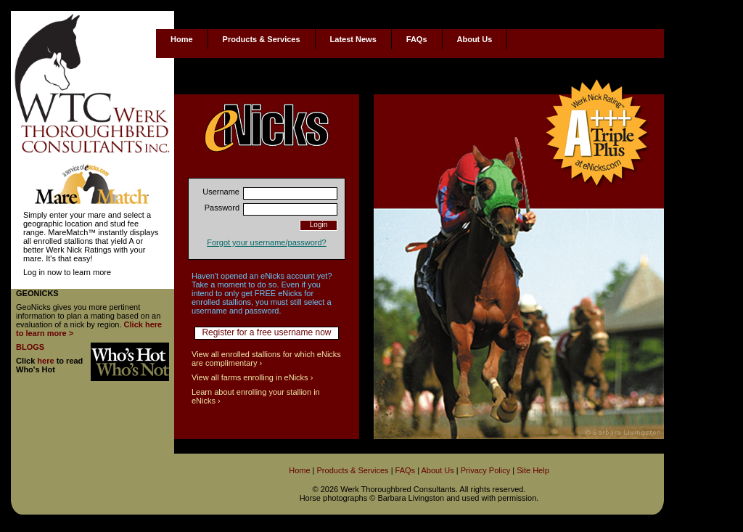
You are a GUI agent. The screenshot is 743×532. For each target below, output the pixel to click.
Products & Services (261, 39)
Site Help (533, 470)
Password (222, 207)
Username (220, 191)
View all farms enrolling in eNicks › (252, 377)
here (45, 360)
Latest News (353, 39)
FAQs (416, 39)
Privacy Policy (485, 470)
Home (182, 39)
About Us (475, 39)
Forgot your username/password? (266, 242)
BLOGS (30, 347)
